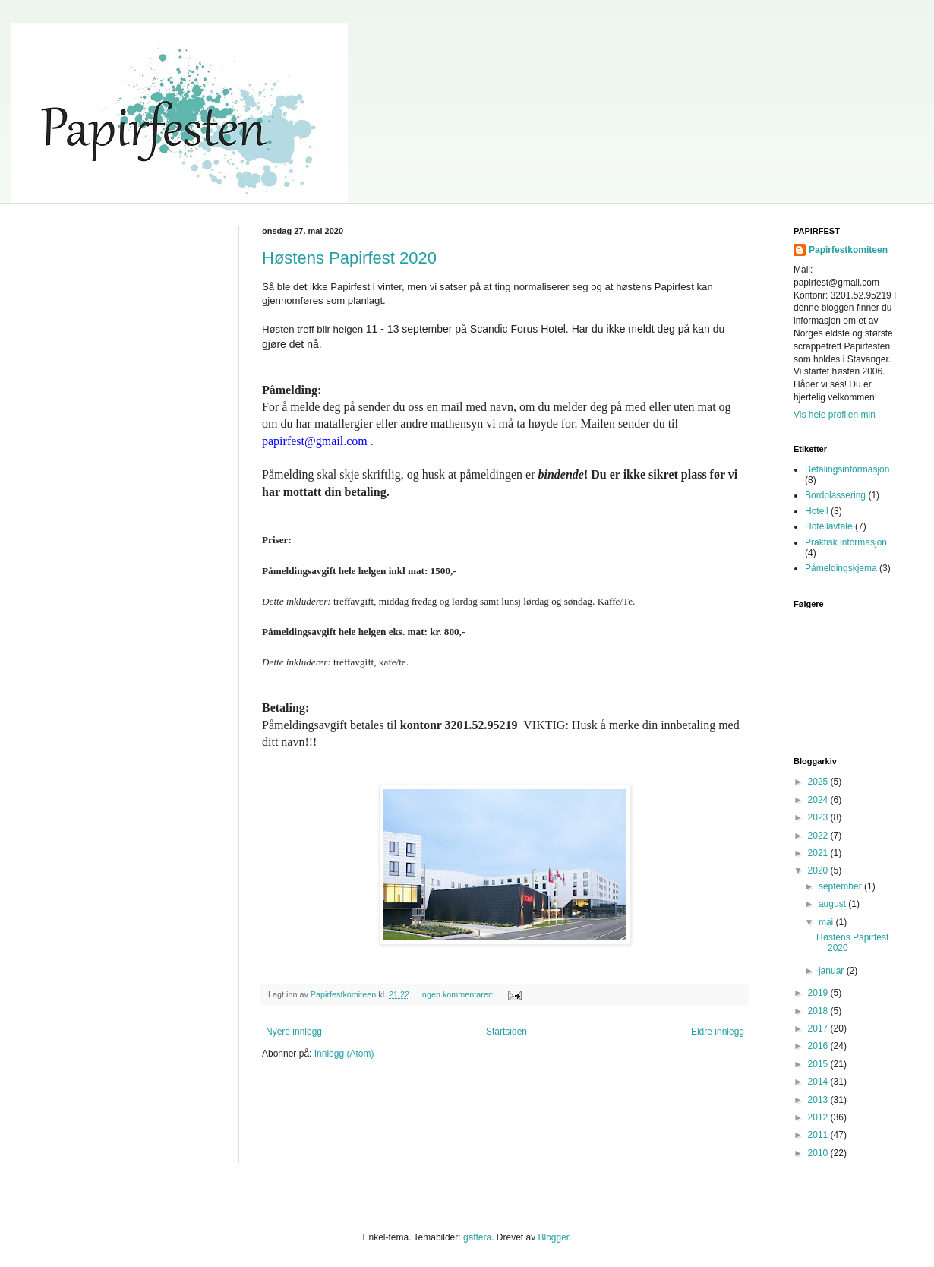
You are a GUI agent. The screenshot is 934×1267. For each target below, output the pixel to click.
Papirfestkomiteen (848, 250)
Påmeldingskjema (841, 568)
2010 (819, 1153)
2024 (819, 800)
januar (833, 970)
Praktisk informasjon (846, 542)
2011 (819, 1135)
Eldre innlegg (717, 1031)
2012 (819, 1117)
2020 (819, 870)
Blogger (553, 1237)
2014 (819, 1081)
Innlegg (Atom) (344, 1053)
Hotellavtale (829, 526)
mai (827, 922)
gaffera (477, 1237)
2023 (819, 817)
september (841, 886)
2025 (819, 781)
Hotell (816, 511)
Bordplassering (835, 495)
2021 (819, 853)
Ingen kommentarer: (458, 994)
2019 (819, 992)
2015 (819, 1064)
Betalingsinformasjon (847, 469)
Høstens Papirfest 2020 (349, 257)
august (833, 904)
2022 (819, 835)
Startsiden (506, 1031)
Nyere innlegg (294, 1031)
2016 (819, 1046)
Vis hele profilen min (835, 414)
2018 (819, 1011)
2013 (819, 1100)
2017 (819, 1028)
